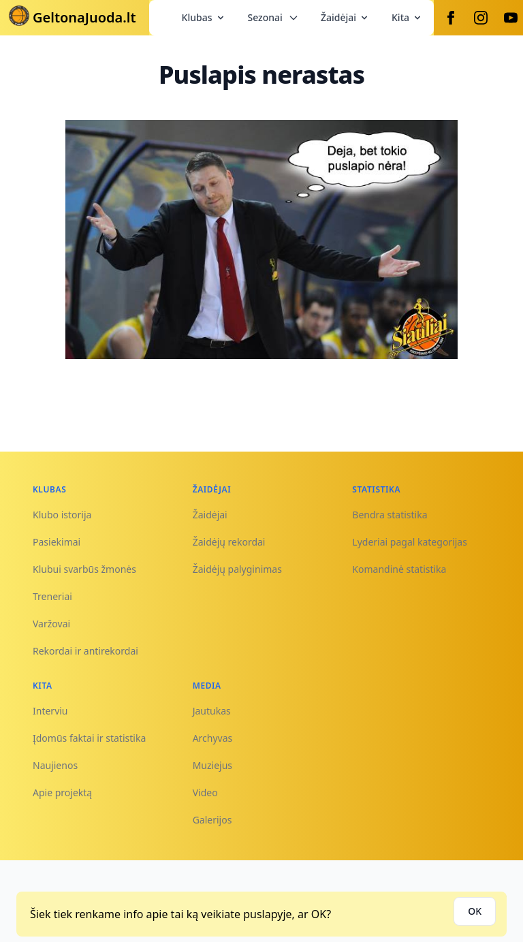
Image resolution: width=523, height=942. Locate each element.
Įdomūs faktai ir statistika (89, 738)
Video (205, 792)
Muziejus (212, 765)
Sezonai (273, 17)
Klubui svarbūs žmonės (84, 569)
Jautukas (212, 710)
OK (474, 911)
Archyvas (213, 738)
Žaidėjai (345, 17)
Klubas (204, 17)
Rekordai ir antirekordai (85, 650)
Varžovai (51, 623)
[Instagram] (481, 18)
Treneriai (52, 596)
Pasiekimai (56, 541)
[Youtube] (511, 18)
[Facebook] (451, 18)
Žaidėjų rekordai (229, 541)
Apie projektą (62, 792)
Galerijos (212, 819)
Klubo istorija (62, 514)
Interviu (50, 710)
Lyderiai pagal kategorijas (409, 541)
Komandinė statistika (399, 569)
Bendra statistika (389, 514)
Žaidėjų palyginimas (237, 569)
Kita (407, 17)
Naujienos (55, 765)
